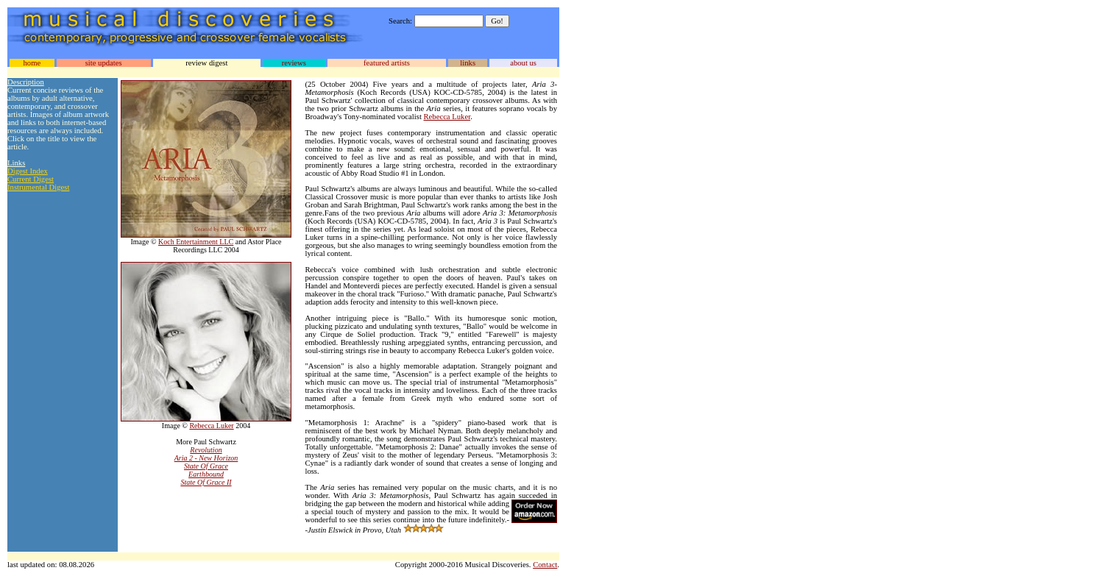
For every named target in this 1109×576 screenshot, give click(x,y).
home (31, 63)
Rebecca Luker (211, 426)
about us (523, 63)
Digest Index (27, 171)
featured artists (387, 63)
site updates (103, 63)
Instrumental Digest (38, 187)
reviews (294, 63)
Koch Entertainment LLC (195, 242)
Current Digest (30, 179)
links (467, 63)
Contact (545, 565)
